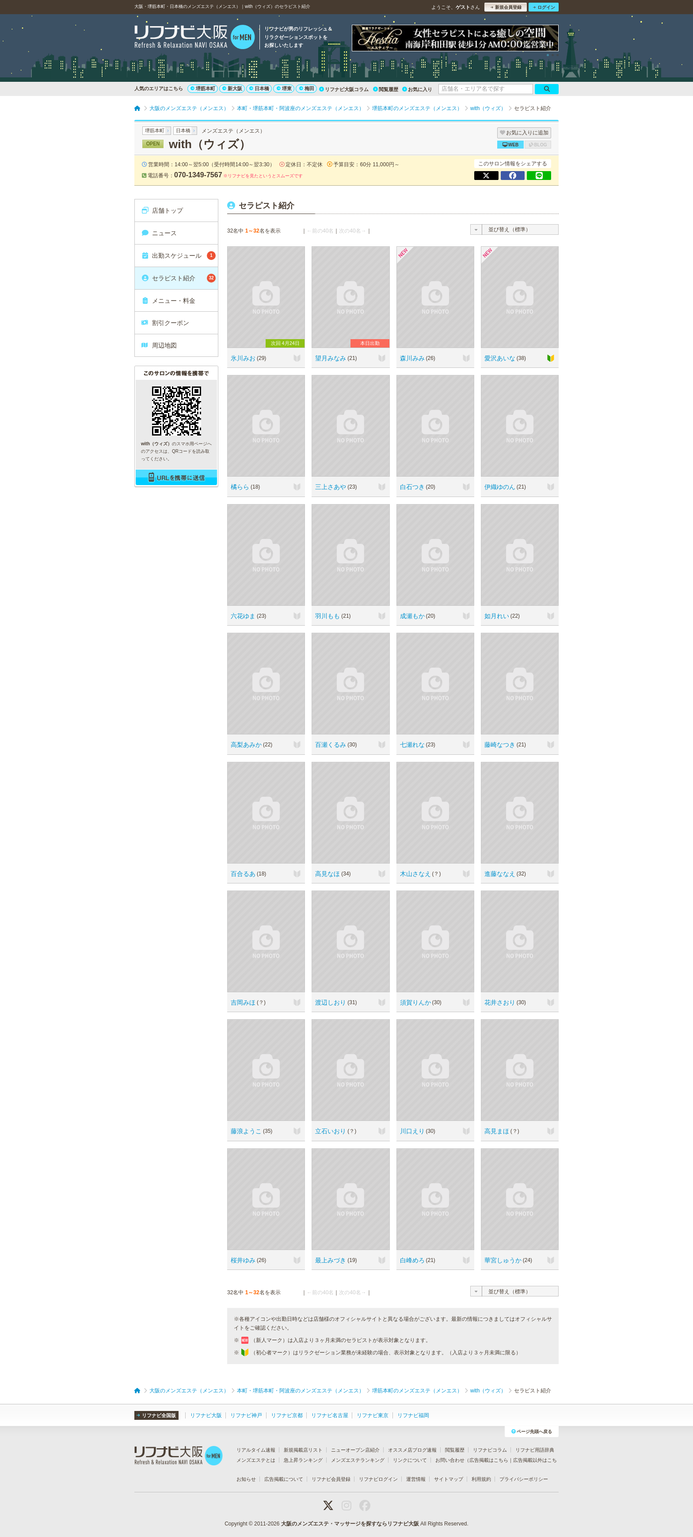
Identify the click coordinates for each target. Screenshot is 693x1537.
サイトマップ (448, 1479)
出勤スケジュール (178, 255)
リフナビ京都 (287, 1415)
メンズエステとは (255, 1460)
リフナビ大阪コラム (344, 89)
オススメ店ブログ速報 (412, 1450)
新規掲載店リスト (303, 1450)
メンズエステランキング (358, 1460)
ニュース (159, 233)
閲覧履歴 (385, 89)
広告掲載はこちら (488, 1460)
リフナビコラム (490, 1450)
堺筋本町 (202, 88)
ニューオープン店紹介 (355, 1450)
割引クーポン (165, 322)
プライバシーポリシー (523, 1479)
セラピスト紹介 (178, 278)
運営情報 (416, 1479)
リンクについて (410, 1460)
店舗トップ (162, 210)
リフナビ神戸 (246, 1415)
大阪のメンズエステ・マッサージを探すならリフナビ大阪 (350, 1524)
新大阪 (232, 88)
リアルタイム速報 (255, 1450)
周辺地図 (159, 345)
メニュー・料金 (168, 300)
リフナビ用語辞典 (534, 1450)
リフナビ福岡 (413, 1415)
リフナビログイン (378, 1479)
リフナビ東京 (372, 1415)
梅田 (306, 88)
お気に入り (417, 89)
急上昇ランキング (303, 1460)
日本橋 (259, 88)
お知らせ (246, 1479)
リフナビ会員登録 (331, 1479)
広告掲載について (283, 1479)
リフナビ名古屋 (329, 1415)
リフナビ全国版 (156, 1415)
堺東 (284, 88)
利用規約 (481, 1479)
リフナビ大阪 (206, 1415)
